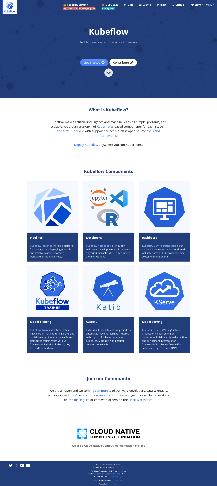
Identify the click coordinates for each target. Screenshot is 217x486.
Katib (89, 330)
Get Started (94, 63)
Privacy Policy (112, 484)
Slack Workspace (140, 400)
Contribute (123, 63)
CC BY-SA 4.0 (119, 480)
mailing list (82, 400)
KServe (146, 330)
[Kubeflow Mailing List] (22, 465)
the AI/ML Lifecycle (70, 131)
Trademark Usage (115, 476)
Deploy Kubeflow (86, 144)
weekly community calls (113, 395)
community (103, 390)
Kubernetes (105, 126)
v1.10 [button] (209, 4)
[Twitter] (10, 465)
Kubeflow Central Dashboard (159, 245)
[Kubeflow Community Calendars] (28, 465)
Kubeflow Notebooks (98, 245)
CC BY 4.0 (122, 467)
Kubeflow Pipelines (41, 245)
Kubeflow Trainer (40, 330)
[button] (197, 5)
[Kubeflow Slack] (16, 465)
